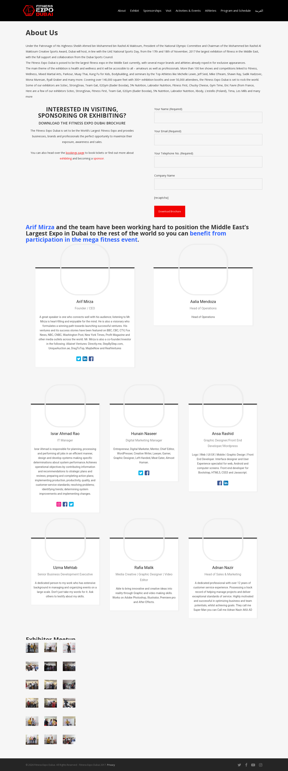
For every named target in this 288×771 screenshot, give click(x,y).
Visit (168, 10)
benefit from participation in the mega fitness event (126, 236)
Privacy (111, 765)
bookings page (75, 153)
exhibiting (66, 158)
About (122, 10)
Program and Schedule (236, 10)
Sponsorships (152, 10)
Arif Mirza (40, 227)
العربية (259, 10)
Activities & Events (188, 10)
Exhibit (134, 10)
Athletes (210, 10)
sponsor (98, 158)
